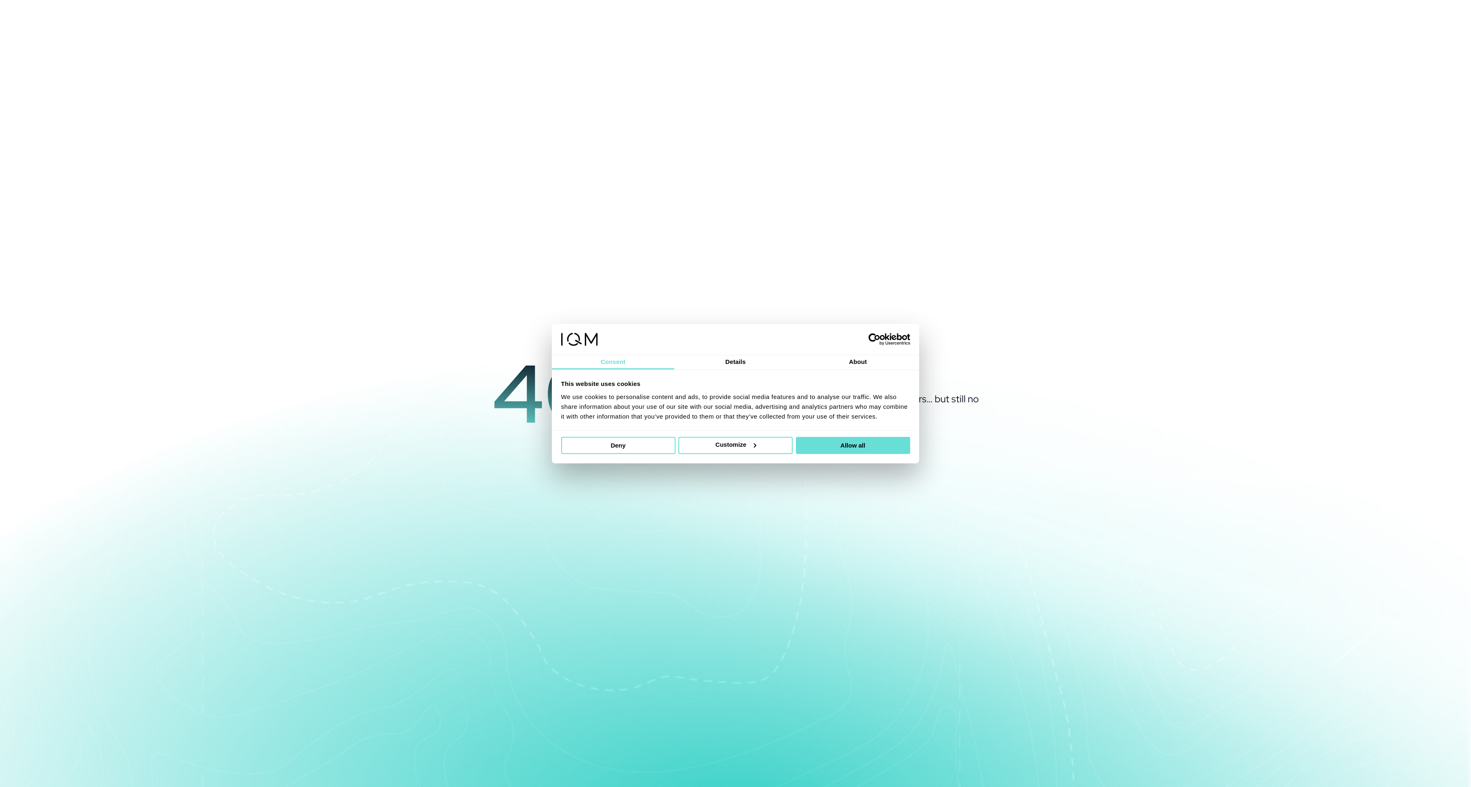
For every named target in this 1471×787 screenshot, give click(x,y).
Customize (736, 444)
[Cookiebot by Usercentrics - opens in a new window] (874, 339)
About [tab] (858, 361)
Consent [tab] (613, 361)
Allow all (852, 445)
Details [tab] (735, 361)
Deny (618, 445)
